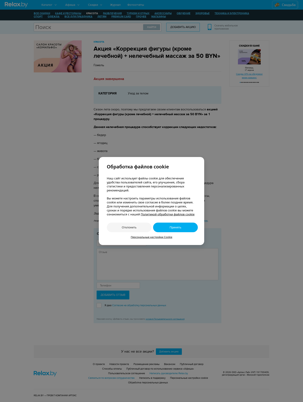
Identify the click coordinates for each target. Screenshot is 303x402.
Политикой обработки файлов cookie (168, 214)
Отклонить (129, 227)
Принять (175, 227)
